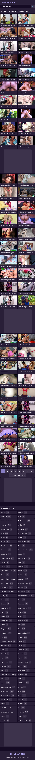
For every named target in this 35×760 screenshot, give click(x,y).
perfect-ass (24, 591)
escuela (5, 603)
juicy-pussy (6, 699)
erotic (5, 599)
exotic (4, 612)
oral (21, 562)
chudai (5, 566)
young (22, 716)
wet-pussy (23, 682)
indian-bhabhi (7, 695)
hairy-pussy (6, 662)
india (5, 678)
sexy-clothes (24, 633)
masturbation (24, 533)
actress (5, 512)
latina (5, 716)
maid (21, 516)
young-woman (24, 720)
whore (22, 687)
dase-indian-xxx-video (8, 579)
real (21, 599)
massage (23, 529)
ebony (4, 595)
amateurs (6, 525)
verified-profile (25, 662)
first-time (6, 633)
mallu (21, 525)
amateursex (6, 529)
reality (22, 612)
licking (22, 512)
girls (4, 649)
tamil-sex (23, 649)
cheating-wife (7, 558)
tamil (22, 645)
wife (21, 691)
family (5, 616)
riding (22, 616)
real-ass (23, 603)
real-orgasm (24, 608)
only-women (24, 558)
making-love (24, 520)
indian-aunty (7, 691)
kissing (5, 703)
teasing (22, 658)
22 (10, 475)
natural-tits (24, 541)
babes (4, 537)
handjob (6, 666)
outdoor (22, 574)
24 (19, 475)
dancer (5, 574)
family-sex (6, 620)
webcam (22, 674)
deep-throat (7, 583)
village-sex (23, 670)
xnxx (22, 695)
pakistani (23, 579)
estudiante (6, 608)
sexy (21, 628)
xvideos (22, 703)
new (21, 545)
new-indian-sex (25, 549)
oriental (22, 570)
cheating (6, 554)
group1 (5, 653)
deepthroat (7, 587)
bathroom (6, 549)
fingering (6, 628)
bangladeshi (6, 545)
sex (21, 624)
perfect (22, 587)
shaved (22, 637)
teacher (22, 653)
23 (15, 475)
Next (23, 475)
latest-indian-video (7, 712)
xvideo (22, 699)
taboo (22, 641)
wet (21, 678)
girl (4, 637)
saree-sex (23, 620)
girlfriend (6, 645)
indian (5, 682)
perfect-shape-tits (26, 595)
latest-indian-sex (6, 708)
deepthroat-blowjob (7, 591)
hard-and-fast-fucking (8, 675)
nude (21, 554)
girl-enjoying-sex (8, 641)
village (22, 666)
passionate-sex (25, 583)
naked (22, 537)
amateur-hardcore (7, 521)
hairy (4, 658)
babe (4, 533)
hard (4, 670)
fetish (4, 624)
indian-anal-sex (8, 687)
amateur (6, 516)
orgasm (23, 566)
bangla (5, 541)
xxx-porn (23, 712)
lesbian (5, 720)
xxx (21, 707)
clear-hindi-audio (8, 570)
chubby (5, 562)
